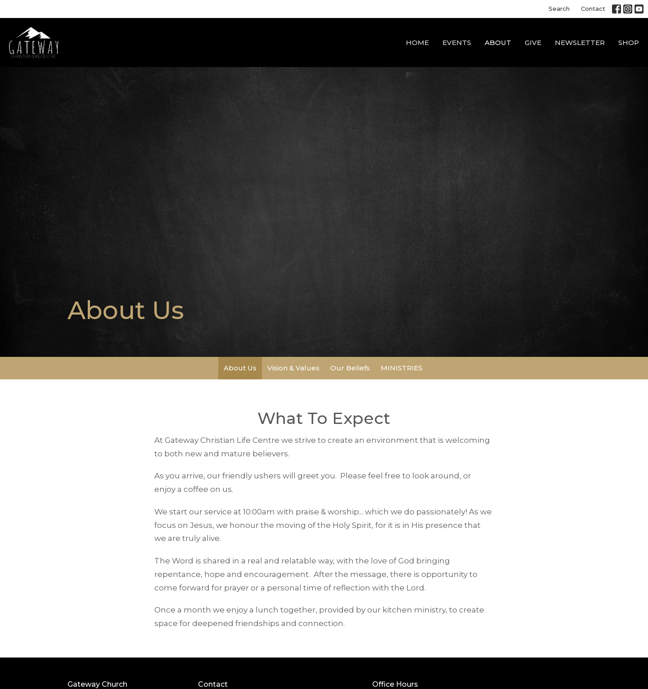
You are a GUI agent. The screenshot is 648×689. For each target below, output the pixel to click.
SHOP (628, 42)
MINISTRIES (402, 368)
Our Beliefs (350, 368)
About (498, 42)
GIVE (533, 42)
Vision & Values (293, 368)
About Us (240, 368)
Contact (593, 8)
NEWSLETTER (580, 42)
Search (559, 8)
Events (456, 42)
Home (417, 42)
